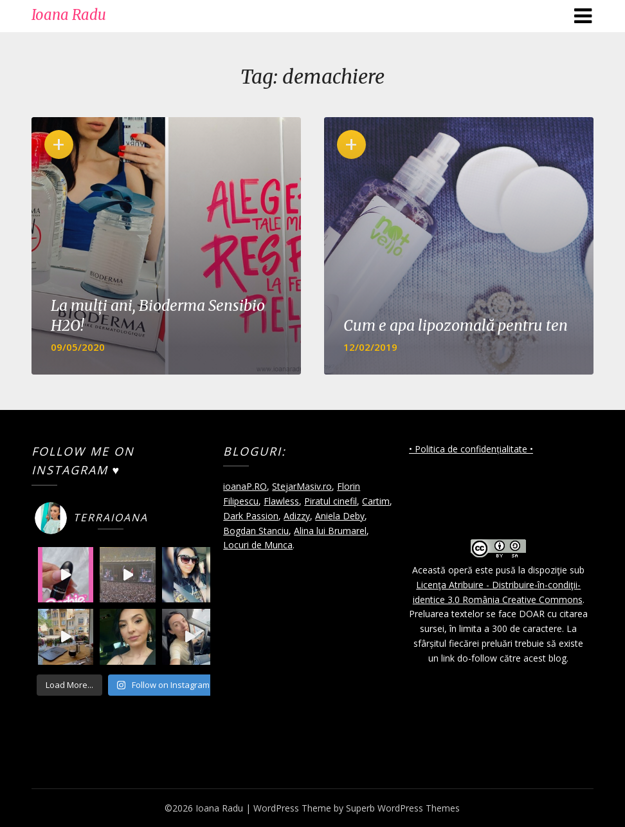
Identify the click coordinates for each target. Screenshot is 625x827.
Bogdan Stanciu (256, 531)
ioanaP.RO (245, 486)
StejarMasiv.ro (302, 486)
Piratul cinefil (330, 501)
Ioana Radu (69, 15)
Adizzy (297, 516)
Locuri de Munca (258, 545)
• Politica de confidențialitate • (471, 449)
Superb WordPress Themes (403, 808)
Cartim (376, 501)
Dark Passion (250, 516)
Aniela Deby (340, 516)
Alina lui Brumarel (330, 531)
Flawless (281, 501)
